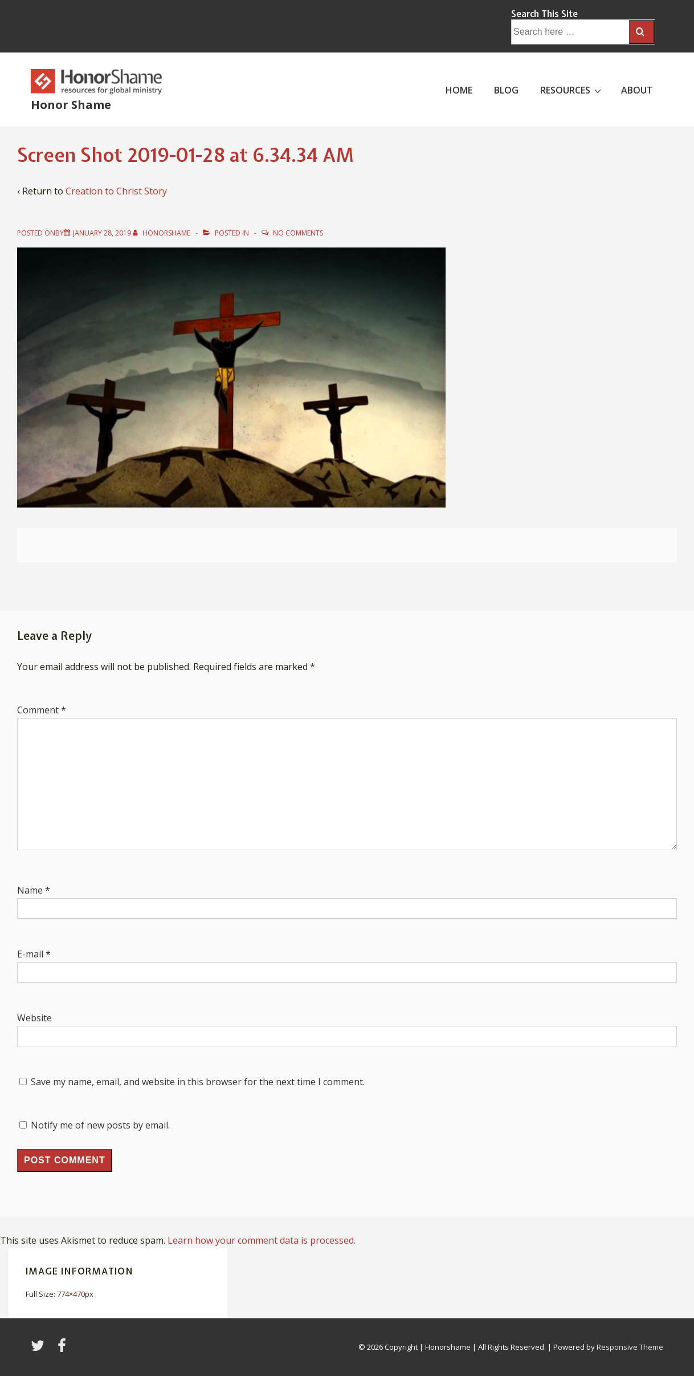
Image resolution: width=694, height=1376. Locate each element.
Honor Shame (71, 104)
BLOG (506, 90)
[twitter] (40, 1349)
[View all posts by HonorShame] (162, 233)
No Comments (298, 233)
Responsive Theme (630, 1347)
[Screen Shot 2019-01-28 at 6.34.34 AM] (102, 233)
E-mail (30, 954)
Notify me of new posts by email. (100, 1125)
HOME (459, 90)
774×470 (71, 1294)
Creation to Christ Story (116, 191)
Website (34, 1018)
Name (30, 890)
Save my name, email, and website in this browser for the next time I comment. (198, 1081)
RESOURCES (572, 90)
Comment (41, 710)
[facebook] (63, 1349)
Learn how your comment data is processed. (262, 1240)
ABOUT (637, 90)
